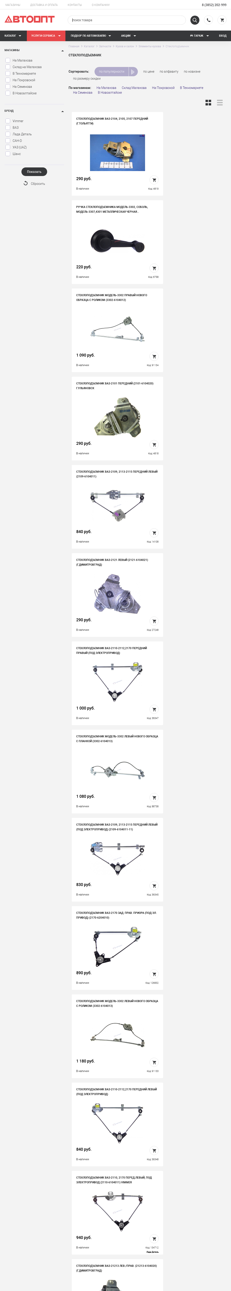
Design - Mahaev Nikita (212, 1285)
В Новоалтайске (21, 93)
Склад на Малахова (23, 66)
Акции (128, 35)
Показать (34, 172)
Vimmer (14, 121)
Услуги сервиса (46, 35)
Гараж (199, 35)
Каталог (13, 35)
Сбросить (38, 184)
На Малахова (18, 60)
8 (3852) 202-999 (214, 5)
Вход (222, 35)
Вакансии (76, 1225)
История (75, 1218)
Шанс (13, 153)
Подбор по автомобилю (91, 35)
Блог (128, 1239)
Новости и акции (137, 1232)
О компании (101, 5)
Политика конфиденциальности (85, 1250)
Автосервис (133, 1225)
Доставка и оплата (44, 5)
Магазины (12, 5)
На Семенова (18, 86)
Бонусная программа (85, 1239)
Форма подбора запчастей (144, 1246)
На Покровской (20, 80)
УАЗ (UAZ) (16, 147)
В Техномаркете (20, 73)
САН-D (13, 140)
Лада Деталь (18, 134)
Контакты (75, 5)
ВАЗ (11, 127)
